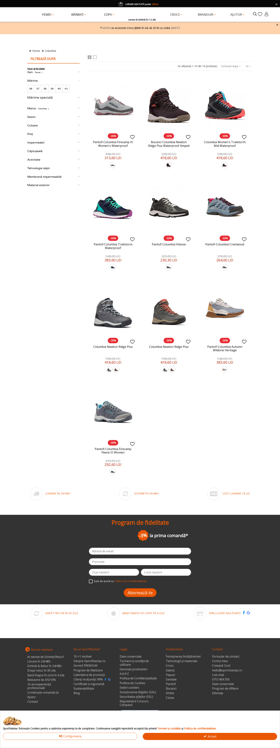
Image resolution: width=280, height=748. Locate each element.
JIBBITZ (175, 28)
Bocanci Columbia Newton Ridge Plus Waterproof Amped (168, 144)
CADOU (106, 28)
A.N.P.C (124, 674)
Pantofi (171, 684)
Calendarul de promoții (89, 675)
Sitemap (217, 693)
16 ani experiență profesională (39, 686)
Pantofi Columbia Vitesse (169, 244)
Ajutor (31, 697)
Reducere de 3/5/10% (41, 680)
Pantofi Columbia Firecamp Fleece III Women (113, 450)
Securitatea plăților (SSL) (136, 697)
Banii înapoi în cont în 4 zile (45, 675)
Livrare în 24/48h (38, 661)
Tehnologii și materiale (181, 661)
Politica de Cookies (132, 683)
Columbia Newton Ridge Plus (113, 347)
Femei (36, 51)
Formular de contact (225, 657)
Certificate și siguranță (88, 684)
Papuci (170, 675)
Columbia (50, 51)
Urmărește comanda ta (43, 693)
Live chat (218, 675)
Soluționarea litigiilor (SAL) (138, 692)
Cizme (170, 698)
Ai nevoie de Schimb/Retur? (45, 657)
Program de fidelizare (88, 670)
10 (248, 66)
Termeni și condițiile (169, 728)
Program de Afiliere (225, 689)
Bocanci (171, 689)
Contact (32, 702)
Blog (76, 693)
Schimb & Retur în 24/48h (44, 666)
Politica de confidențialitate (200, 728)
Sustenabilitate (83, 689)
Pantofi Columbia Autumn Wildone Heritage (224, 348)
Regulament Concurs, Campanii (134, 703)
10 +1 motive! (82, 657)
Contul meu (220, 661)
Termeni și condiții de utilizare (134, 663)
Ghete (170, 693)
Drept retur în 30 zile (41, 671)
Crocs (169, 666)
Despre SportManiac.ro (89, 661)
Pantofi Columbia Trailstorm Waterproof (113, 246)
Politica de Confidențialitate (130, 581)
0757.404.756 (220, 679)
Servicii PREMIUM (85, 666)
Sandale (171, 679)
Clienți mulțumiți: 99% (88, 679)
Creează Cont (221, 666)
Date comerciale (130, 657)
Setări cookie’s (129, 688)
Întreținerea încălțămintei (183, 657)
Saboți (170, 670)
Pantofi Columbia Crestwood (224, 244)
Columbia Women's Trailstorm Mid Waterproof (225, 144)
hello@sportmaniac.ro (227, 670)
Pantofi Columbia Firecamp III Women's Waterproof (113, 144)
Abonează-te (140, 593)
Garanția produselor (133, 669)
